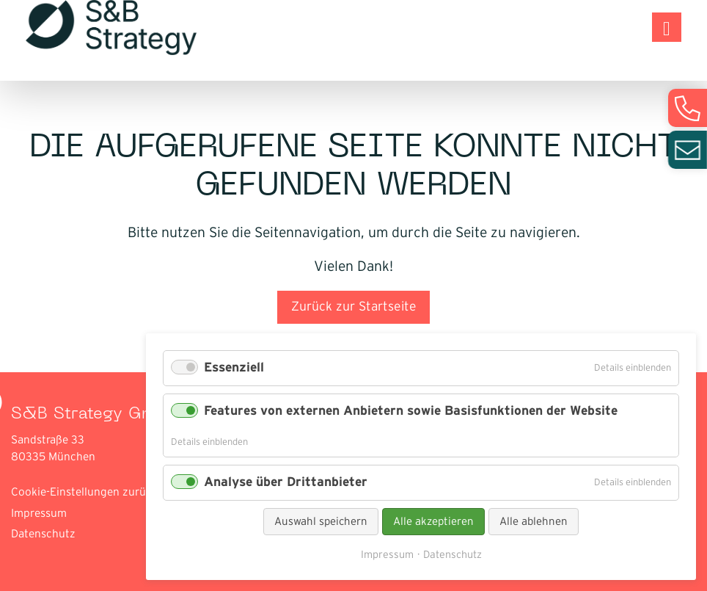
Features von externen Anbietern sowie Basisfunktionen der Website (411, 411)
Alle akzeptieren (433, 521)
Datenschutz (43, 534)
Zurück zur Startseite (354, 306)
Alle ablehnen (533, 521)
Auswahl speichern (320, 521)
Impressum (39, 513)
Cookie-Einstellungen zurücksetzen (101, 492)
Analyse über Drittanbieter (285, 482)
